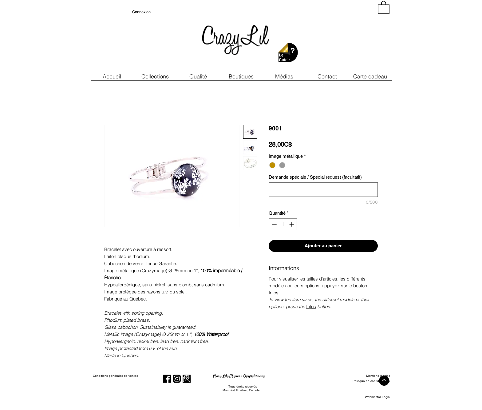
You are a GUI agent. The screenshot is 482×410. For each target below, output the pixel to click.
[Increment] (292, 224)
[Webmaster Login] (377, 397)
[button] (197, 76)
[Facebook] (167, 379)
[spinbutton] (283, 224)
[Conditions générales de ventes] (133, 376)
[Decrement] (274, 224)
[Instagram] (177, 379)
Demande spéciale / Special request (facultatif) (315, 177)
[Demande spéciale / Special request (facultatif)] (323, 189)
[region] (334, 37)
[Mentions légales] (367, 376)
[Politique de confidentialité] (367, 381)
